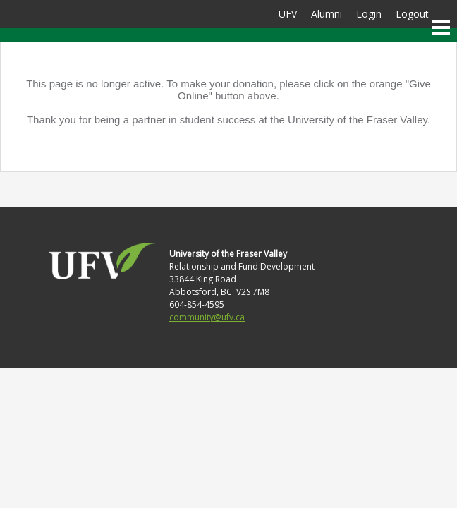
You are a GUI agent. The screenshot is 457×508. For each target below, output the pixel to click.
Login (369, 13)
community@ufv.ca (207, 317)
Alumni (326, 13)
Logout (412, 13)
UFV (288, 13)
